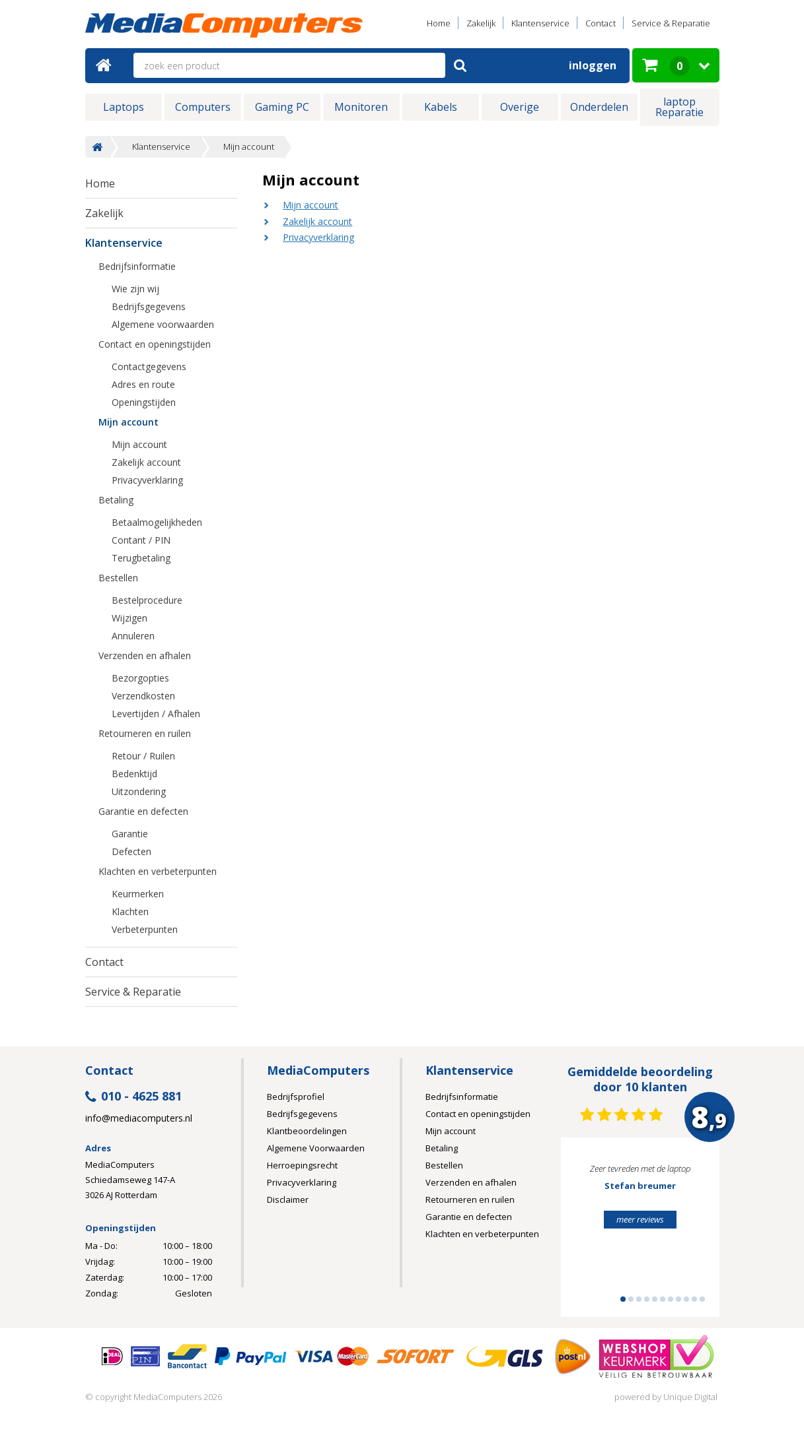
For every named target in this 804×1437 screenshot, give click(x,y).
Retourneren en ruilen (144, 733)
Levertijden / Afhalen (156, 713)
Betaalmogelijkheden (157, 522)
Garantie (130, 833)
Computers (203, 107)
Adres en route (143, 384)
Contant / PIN (141, 540)
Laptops (123, 107)
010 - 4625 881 (133, 1097)
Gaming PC (282, 107)
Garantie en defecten (143, 811)
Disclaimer (288, 1199)
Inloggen (592, 65)
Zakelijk (480, 23)
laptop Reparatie (679, 106)
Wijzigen (129, 618)
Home (439, 23)
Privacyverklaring (318, 237)
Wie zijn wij (135, 288)
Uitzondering (139, 791)
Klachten (130, 911)
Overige (519, 107)
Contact (600, 23)
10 (694, 1299)
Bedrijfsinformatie (137, 266)
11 (702, 1299)
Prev (591, 1233)
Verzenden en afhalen (144, 655)
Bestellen (118, 577)
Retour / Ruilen (143, 756)
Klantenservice (540, 23)
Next (689, 1233)
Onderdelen (599, 107)
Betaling (115, 500)
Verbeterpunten (145, 929)
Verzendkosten (143, 695)
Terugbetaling (141, 558)
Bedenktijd (134, 773)
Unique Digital (690, 1397)
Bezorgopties (140, 678)
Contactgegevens (149, 366)
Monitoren (361, 107)
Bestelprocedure (147, 600)
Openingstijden (144, 402)
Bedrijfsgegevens (149, 306)
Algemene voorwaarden (163, 324)
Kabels (440, 107)
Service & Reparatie (671, 23)
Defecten (131, 851)
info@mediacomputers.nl (138, 1118)
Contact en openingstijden (154, 344)
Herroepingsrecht (302, 1165)
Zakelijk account (317, 221)
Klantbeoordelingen (307, 1131)
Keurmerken (138, 893)
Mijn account (248, 147)
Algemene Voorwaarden (316, 1148)
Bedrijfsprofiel (295, 1096)
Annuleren (133, 635)
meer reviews (640, 1219)
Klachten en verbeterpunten (157, 871)
